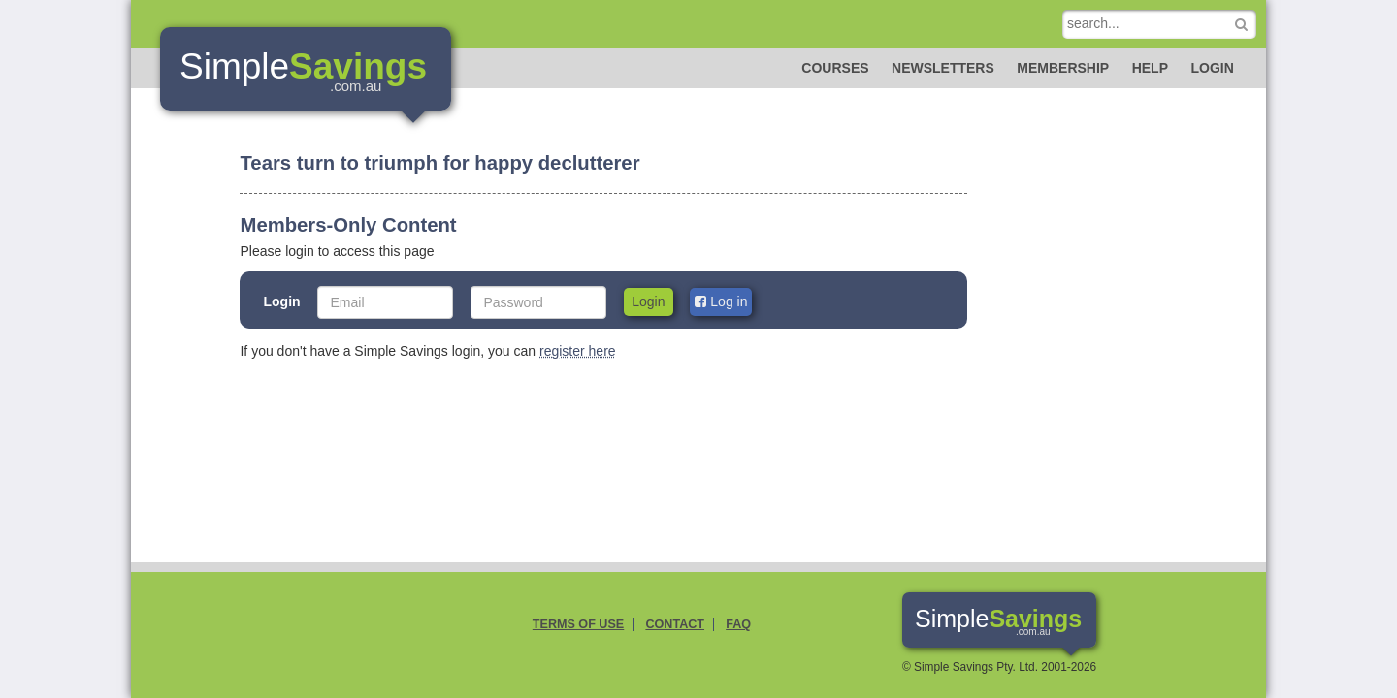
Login (1211, 68)
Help (1150, 68)
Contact (674, 624)
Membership (1063, 68)
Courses (834, 68)
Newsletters (943, 68)
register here (577, 351)
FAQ (738, 624)
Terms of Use (578, 624)
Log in (721, 301)
